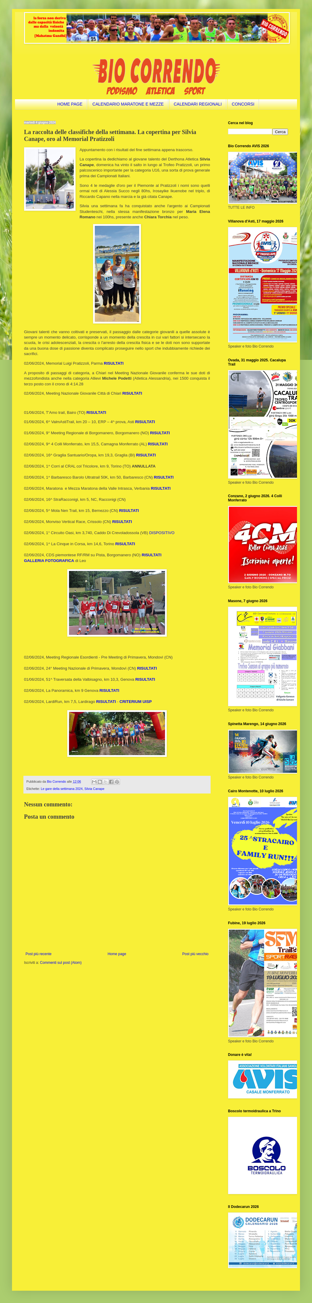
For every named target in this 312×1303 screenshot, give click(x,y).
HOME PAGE (69, 104)
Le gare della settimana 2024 (61, 788)
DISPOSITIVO (161, 532)
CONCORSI (243, 104)
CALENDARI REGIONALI (198, 104)
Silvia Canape (94, 788)
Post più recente (39, 954)
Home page (117, 954)
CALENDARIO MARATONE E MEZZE (128, 104)
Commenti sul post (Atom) (61, 963)
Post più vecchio (195, 954)
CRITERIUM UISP (135, 701)
